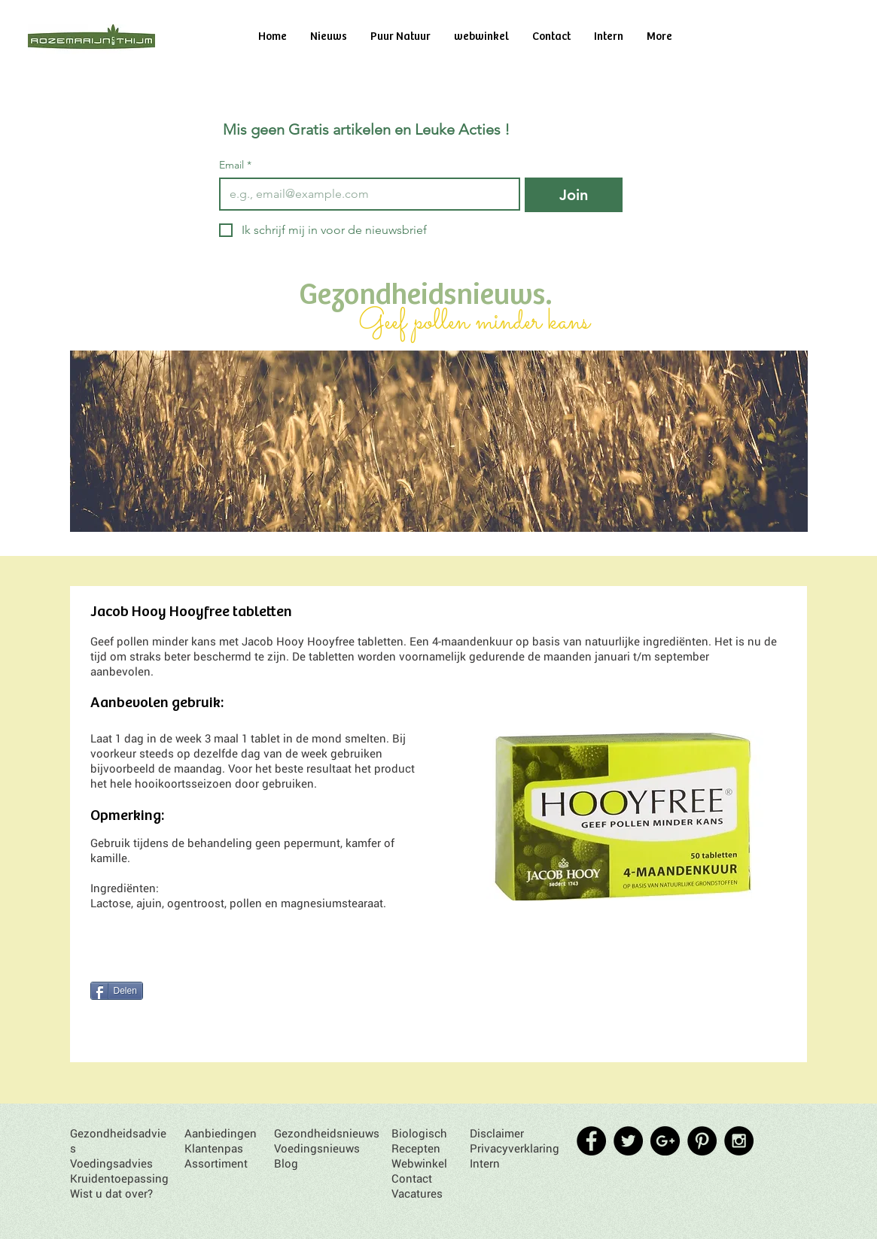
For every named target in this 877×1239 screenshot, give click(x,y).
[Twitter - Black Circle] (628, 1140)
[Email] (365, 194)
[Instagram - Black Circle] (739, 1140)
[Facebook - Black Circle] (591, 1140)
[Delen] (116, 991)
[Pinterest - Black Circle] (702, 1140)
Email (235, 165)
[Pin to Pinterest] (115, 1018)
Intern (485, 1163)
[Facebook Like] (146, 966)
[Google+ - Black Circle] (665, 1140)
